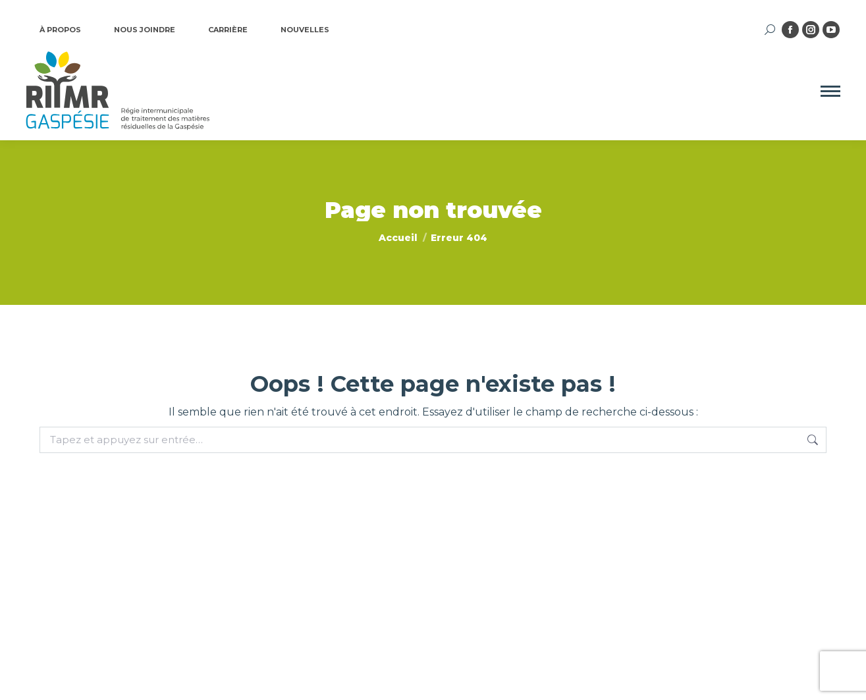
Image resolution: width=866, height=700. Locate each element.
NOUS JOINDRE (144, 29)
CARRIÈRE (228, 29)
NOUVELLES (305, 29)
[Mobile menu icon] (830, 91)
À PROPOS (60, 29)
